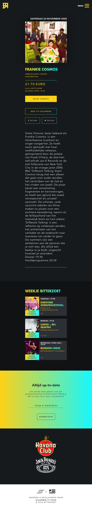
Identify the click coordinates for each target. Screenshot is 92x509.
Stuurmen (41, 500)
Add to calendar (41, 111)
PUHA (53, 500)
